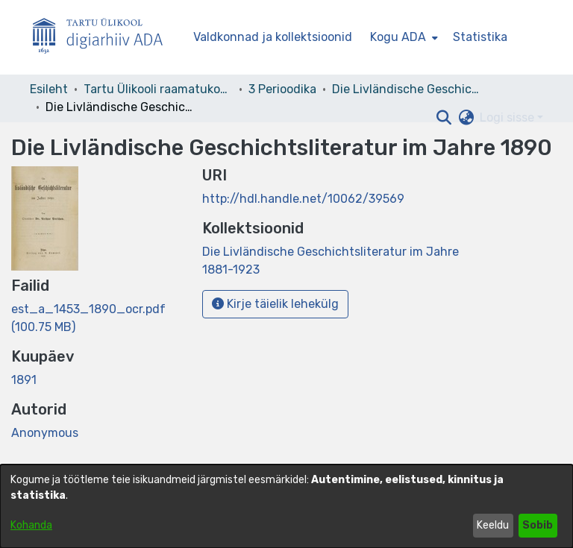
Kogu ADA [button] (398, 37)
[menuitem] (402, 37)
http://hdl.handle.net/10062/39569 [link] (303, 199)
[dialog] (286, 506)
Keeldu (493, 525)
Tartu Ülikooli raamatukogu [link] (158, 89)
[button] (443, 118)
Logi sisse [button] (508, 117)
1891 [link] (24, 380)
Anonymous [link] (44, 433)
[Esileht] (103, 37)
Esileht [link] (49, 89)
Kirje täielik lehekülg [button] (275, 304)
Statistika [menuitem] (480, 37)
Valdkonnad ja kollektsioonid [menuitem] (272, 37)
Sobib (537, 525)
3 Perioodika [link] (282, 89)
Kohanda (31, 525)
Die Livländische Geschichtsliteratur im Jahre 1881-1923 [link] (406, 89)
